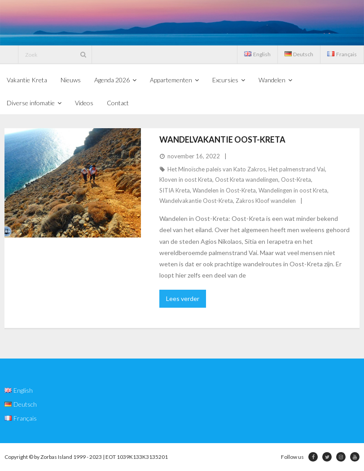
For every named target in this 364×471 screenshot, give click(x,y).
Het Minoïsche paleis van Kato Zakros (216, 169)
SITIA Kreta (174, 190)
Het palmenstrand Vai (296, 169)
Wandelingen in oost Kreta (293, 190)
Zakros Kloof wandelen (266, 200)
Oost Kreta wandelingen (246, 179)
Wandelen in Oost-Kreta (224, 190)
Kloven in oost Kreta (185, 179)
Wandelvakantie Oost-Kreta (222, 139)
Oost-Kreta (296, 179)
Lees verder (182, 298)
